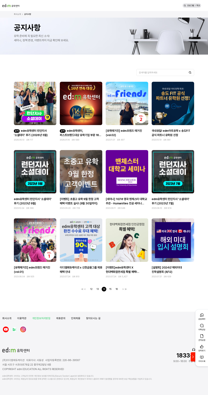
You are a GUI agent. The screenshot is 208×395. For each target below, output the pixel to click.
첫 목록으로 (82, 289)
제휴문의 (60, 318)
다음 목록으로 (123, 289)
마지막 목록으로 (126, 289)
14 (104, 289)
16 (117, 289)
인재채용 (75, 318)
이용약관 (21, 318)
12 (91, 289)
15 (110, 289)
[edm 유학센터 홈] (10, 5)
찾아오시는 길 (93, 318)
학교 (198, 5)
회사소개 (6, 318)
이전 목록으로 (85, 289)
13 (97, 289)
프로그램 (190, 5)
